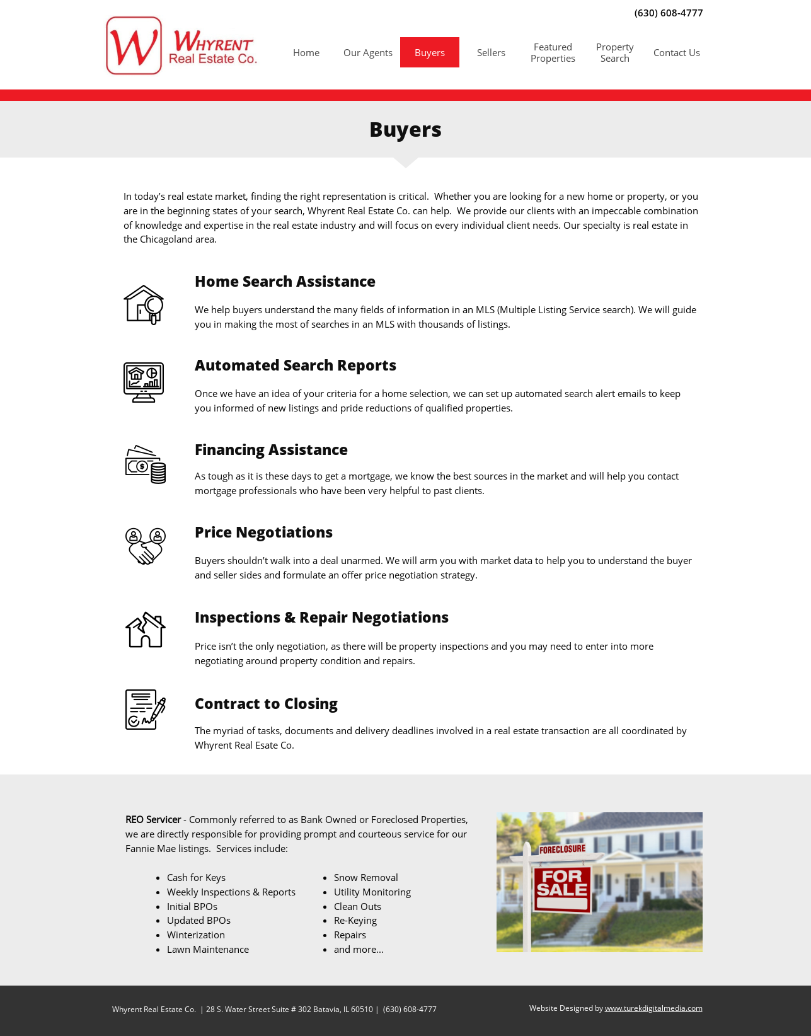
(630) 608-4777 (409, 1009)
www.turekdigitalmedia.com (654, 1008)
